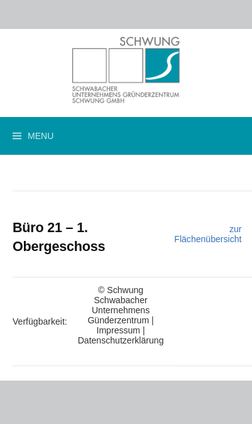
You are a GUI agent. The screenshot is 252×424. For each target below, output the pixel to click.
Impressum (119, 330)
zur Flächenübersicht (207, 234)
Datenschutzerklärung (121, 340)
